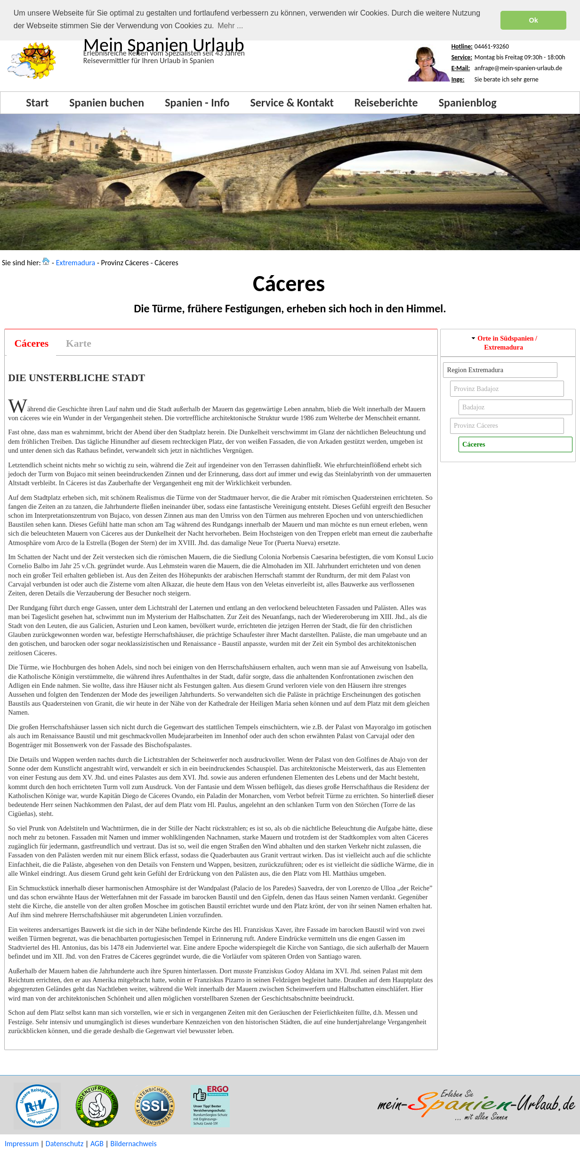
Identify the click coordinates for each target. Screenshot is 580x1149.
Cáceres (32, 343)
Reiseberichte (386, 102)
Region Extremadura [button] (475, 370)
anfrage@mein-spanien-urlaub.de (518, 68)
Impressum (22, 1143)
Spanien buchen (106, 102)
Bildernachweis (133, 1143)
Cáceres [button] (473, 444)
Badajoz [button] (473, 407)
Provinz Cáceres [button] (476, 425)
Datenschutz (64, 1143)
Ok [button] (533, 20)
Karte (78, 343)
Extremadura (76, 262)
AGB (97, 1143)
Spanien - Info (197, 102)
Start (37, 102)
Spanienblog (468, 102)
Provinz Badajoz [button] (476, 388)
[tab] (31, 344)
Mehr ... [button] (230, 26)
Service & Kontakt (291, 102)
